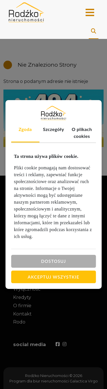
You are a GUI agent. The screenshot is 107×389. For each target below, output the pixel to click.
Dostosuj (53, 261)
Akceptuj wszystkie (53, 276)
